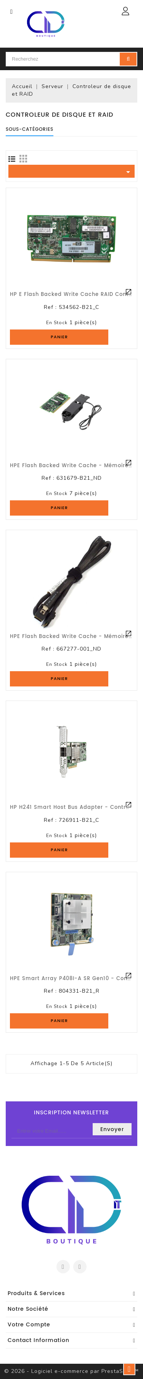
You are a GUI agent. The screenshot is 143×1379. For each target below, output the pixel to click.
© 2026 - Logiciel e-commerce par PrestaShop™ (71, 1371)
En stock (56, 323)
